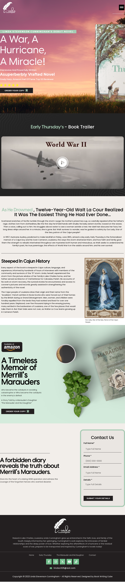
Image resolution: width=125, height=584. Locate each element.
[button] (121, 7)
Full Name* (89, 445)
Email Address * (91, 469)
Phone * (87, 458)
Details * (88, 482)
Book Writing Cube (103, 578)
